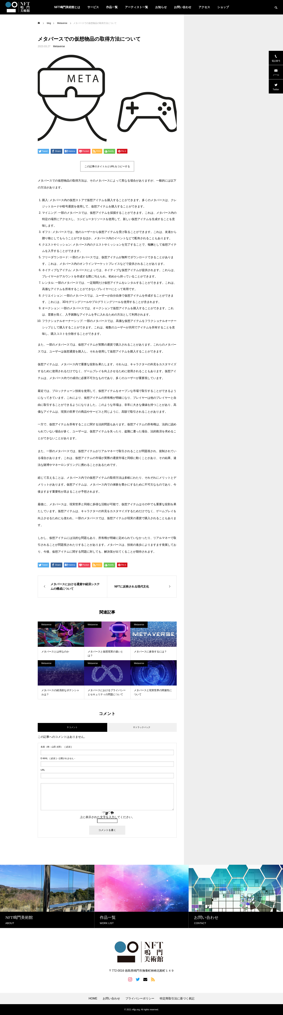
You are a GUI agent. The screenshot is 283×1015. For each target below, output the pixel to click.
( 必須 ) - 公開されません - (58, 758)
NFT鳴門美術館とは (67, 7)
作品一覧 (112, 7)
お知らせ (161, 7)
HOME (93, 998)
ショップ (223, 7)
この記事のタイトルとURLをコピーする (107, 166)
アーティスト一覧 (136, 7)
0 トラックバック (141, 727)
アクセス (204, 7)
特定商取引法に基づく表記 (177, 998)
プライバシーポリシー (139, 998)
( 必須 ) (56, 747)
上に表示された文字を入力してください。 (107, 817)
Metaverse (59, 46)
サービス (93, 7)
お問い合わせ (182, 7)
